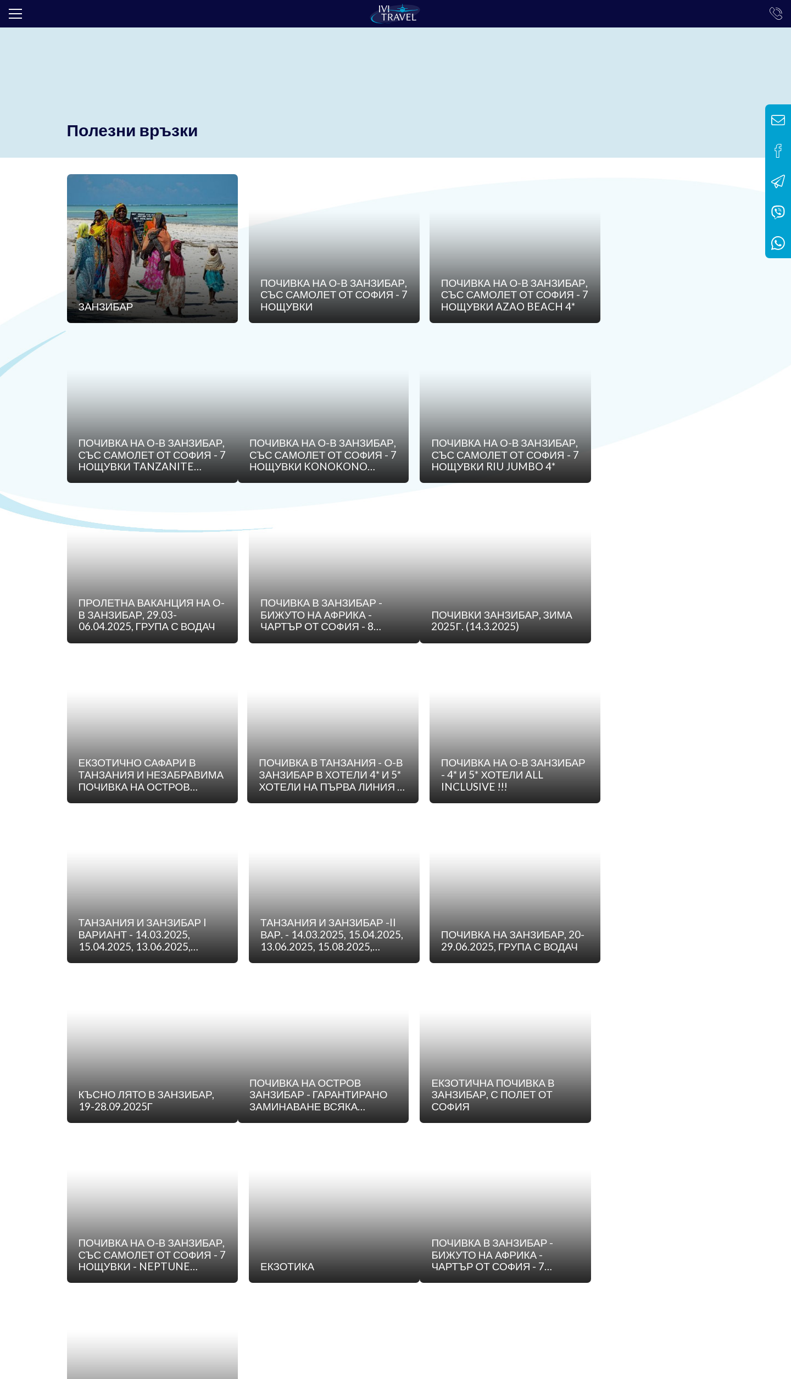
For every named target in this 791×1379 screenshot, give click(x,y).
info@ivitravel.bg (244, 1300)
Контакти (453, 1206)
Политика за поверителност (362, 1206)
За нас (79, 1206)
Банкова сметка (184, 1206)
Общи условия (261, 1206)
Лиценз (122, 1206)
